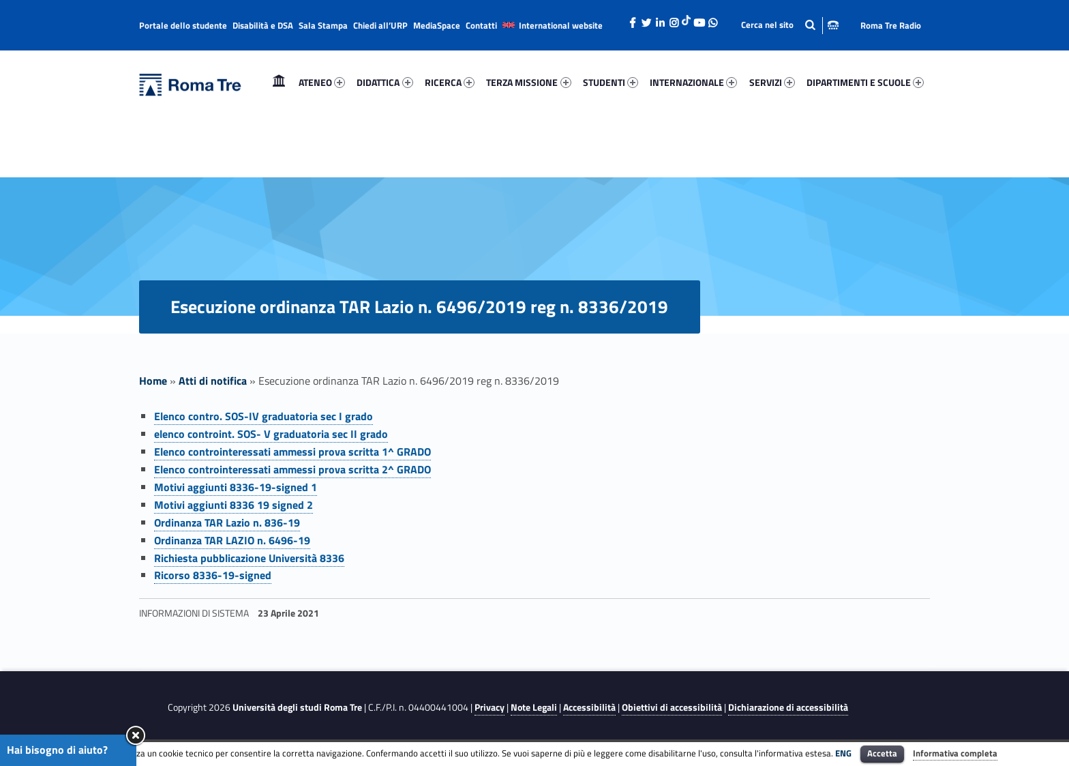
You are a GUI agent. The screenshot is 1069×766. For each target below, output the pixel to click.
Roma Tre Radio (890, 25)
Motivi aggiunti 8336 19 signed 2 (233, 505)
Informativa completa (955, 753)
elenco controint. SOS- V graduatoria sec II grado (271, 434)
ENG (843, 753)
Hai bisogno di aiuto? (57, 749)
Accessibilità (589, 707)
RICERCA (450, 82)
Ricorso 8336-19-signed (212, 575)
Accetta (882, 753)
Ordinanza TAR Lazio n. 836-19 (227, 522)
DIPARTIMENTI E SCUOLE (865, 82)
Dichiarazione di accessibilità (788, 707)
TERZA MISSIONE (528, 82)
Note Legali (534, 707)
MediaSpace (436, 25)
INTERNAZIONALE (693, 82)
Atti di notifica (213, 380)
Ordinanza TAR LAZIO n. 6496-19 (232, 540)
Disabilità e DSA (262, 25)
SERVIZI (772, 82)
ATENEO (322, 82)
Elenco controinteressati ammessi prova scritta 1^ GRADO (292, 451)
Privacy (490, 707)
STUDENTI (610, 82)
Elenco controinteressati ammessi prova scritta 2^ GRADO (292, 469)
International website (561, 25)
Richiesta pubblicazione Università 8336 (249, 558)
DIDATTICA (384, 82)
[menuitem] (278, 82)
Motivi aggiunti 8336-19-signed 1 (235, 487)
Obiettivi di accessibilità (672, 707)
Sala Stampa (323, 25)
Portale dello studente (183, 25)
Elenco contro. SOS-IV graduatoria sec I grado (263, 416)
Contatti (481, 25)
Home (278, 82)
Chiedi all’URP (380, 25)
